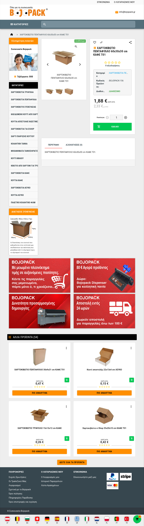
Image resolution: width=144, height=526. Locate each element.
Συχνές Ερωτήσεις (17, 477)
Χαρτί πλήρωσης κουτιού (22, 136)
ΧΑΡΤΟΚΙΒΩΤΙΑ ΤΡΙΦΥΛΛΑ (22, 92)
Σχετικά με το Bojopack (20, 489)
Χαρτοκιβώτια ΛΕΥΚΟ (20, 188)
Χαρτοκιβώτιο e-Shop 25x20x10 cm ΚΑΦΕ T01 (104, 428)
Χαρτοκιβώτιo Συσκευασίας (23, 107)
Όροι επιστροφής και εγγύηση (23, 502)
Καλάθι (108, 127)
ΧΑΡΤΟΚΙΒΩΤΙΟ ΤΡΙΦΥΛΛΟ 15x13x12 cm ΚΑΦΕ (40, 428)
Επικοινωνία (103, 2)
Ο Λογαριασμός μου (124, 2)
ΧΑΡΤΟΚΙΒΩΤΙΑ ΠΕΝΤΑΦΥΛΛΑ (23, 99)
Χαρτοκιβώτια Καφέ (20, 173)
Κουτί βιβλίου (17, 158)
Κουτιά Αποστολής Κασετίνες (24, 121)
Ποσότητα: (101, 117)
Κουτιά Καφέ (17, 180)
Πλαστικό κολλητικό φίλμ (23, 202)
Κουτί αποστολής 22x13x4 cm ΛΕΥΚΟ (104, 370)
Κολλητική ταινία (19, 144)
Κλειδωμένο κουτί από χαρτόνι (24, 114)
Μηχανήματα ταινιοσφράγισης (24, 151)
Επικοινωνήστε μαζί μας (85, 477)
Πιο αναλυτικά (39, 393)
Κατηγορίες (21, 24)
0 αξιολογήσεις (112, 65)
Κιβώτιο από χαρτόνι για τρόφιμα (24, 166)
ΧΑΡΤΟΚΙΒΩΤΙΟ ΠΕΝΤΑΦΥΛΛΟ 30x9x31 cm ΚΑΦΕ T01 (39, 370)
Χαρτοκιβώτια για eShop (22, 129)
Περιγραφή (53, 145)
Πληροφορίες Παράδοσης (21, 498)
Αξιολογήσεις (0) (74, 145)
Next (80, 64)
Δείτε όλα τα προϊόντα (72, 462)
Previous (48, 64)
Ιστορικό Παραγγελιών (51, 481)
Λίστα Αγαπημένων (50, 485)
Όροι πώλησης (15, 493)
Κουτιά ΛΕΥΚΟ (17, 195)
